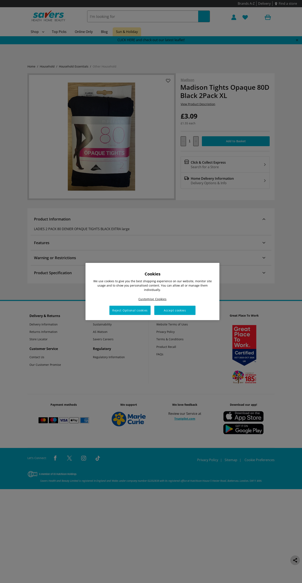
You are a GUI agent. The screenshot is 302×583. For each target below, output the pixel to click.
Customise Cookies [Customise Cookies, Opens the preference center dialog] (152, 299)
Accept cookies (175, 310)
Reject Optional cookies (130, 310)
